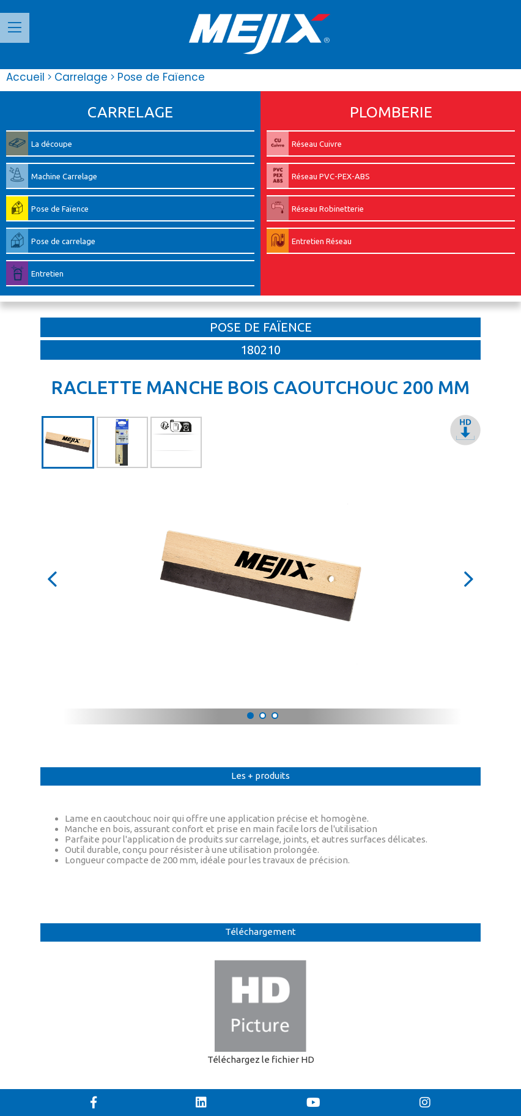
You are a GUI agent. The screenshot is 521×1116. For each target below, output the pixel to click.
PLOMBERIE (391, 112)
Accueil (25, 77)
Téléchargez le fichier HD (260, 1012)
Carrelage (78, 77)
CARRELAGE (130, 112)
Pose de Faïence (158, 77)
